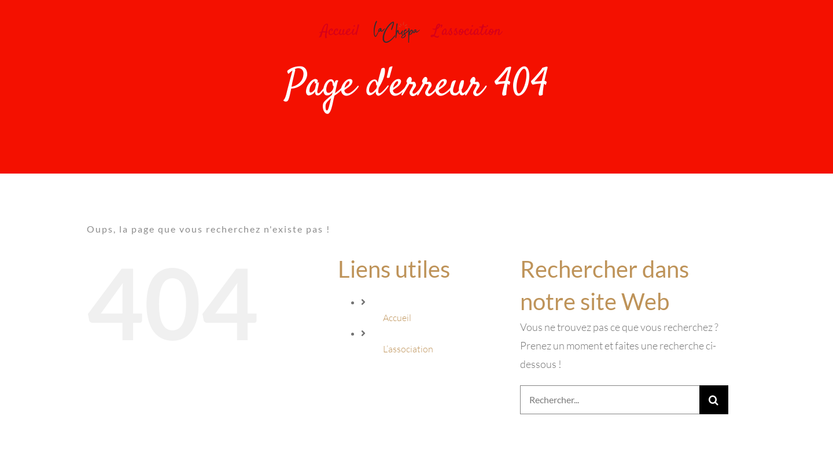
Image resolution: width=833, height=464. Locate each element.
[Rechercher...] (609, 399)
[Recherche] (713, 399)
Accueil (397, 317)
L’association (408, 349)
